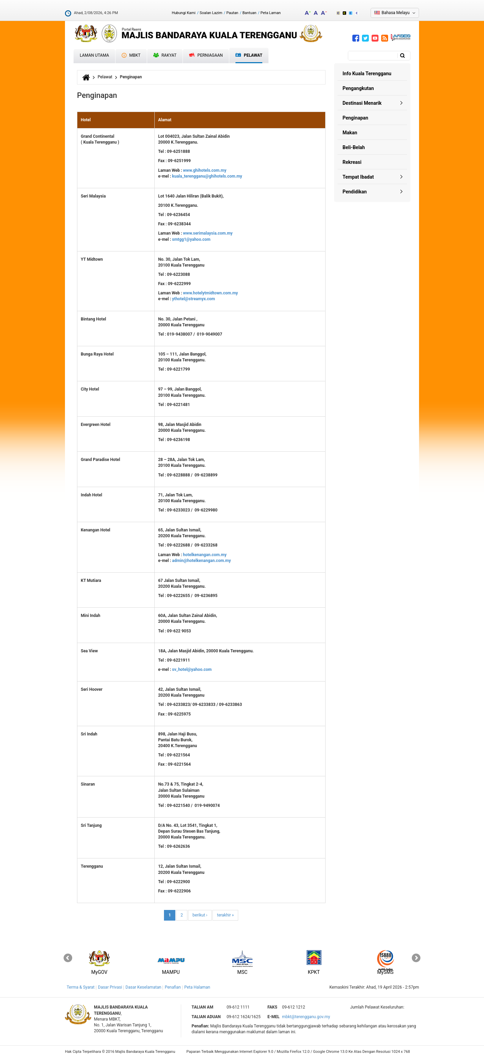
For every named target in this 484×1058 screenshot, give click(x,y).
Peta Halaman (197, 987)
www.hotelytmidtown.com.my (210, 293)
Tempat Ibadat (358, 177)
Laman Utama (94, 55)
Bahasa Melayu (395, 12)
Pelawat (248, 55)
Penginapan (355, 118)
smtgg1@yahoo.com (191, 239)
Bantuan (249, 13)
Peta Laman (271, 13)
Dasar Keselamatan (143, 987)
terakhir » (225, 915)
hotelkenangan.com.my (205, 554)
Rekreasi (352, 162)
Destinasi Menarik (362, 103)
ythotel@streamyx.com (193, 298)
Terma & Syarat (81, 987)
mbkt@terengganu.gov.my (306, 1016)
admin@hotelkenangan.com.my (201, 560)
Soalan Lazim (211, 13)
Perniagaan (206, 55)
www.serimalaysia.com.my (207, 233)
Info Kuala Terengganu (367, 73)
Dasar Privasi (110, 987)
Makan (350, 132)
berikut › (199, 915)
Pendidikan (355, 191)
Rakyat (165, 55)
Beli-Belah (354, 147)
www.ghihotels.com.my (204, 170)
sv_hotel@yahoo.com (192, 669)
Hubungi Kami (184, 13)
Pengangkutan (358, 88)
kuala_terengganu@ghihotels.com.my (207, 176)
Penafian (173, 987)
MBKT (131, 55)
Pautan (233, 13)
